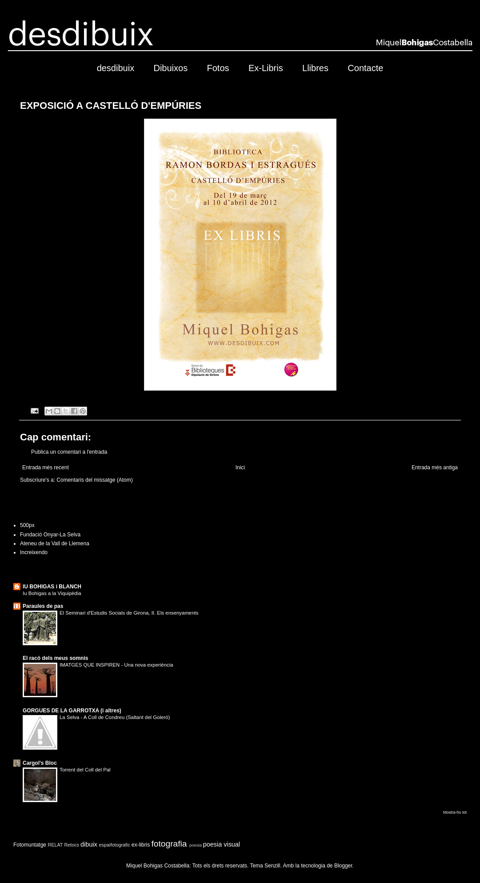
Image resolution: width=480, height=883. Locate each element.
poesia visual (221, 844)
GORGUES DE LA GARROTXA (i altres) (72, 710)
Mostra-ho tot (455, 812)
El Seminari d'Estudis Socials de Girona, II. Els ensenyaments (129, 612)
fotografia (169, 843)
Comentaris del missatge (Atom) (94, 480)
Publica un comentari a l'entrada (69, 452)
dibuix (88, 844)
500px (27, 525)
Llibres (315, 68)
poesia (195, 845)
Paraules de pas (43, 606)
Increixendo (34, 552)
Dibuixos (170, 68)
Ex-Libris (265, 68)
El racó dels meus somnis (55, 658)
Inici (240, 467)
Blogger (343, 866)
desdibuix (116, 68)
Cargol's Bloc (40, 763)
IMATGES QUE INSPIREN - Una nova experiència (116, 664)
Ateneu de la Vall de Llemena (54, 543)
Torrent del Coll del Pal (85, 769)
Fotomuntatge (29, 845)
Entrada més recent (45, 467)
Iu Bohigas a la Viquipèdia (52, 593)
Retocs (71, 844)
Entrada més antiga (435, 467)
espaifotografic (114, 844)
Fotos (218, 68)
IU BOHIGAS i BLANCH (52, 586)
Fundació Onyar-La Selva (50, 534)
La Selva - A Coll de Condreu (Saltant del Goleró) (115, 717)
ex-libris (141, 845)
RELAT (55, 844)
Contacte (365, 68)
